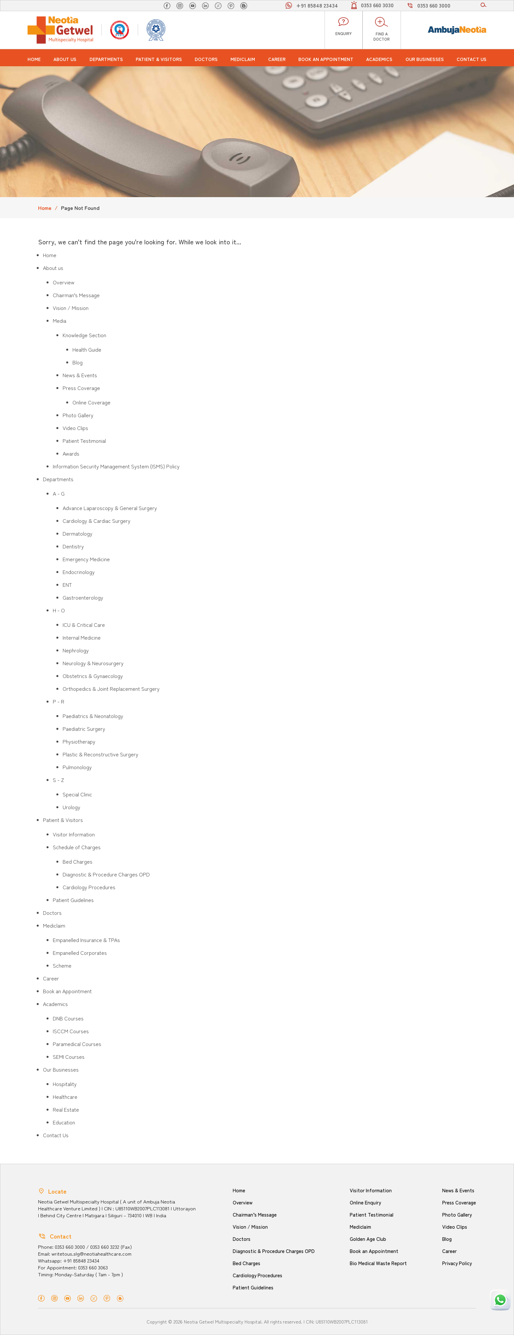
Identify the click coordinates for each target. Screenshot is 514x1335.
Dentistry (73, 546)
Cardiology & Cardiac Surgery (96, 520)
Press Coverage (81, 388)
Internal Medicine (82, 637)
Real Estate (66, 1109)
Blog (77, 362)
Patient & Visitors (159, 59)
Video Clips (75, 428)
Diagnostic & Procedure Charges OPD (106, 874)
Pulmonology (77, 767)
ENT (67, 584)
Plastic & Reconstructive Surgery (100, 754)
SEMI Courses (69, 1056)
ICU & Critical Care (84, 624)
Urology (71, 807)
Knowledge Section (84, 335)
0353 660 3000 (433, 5)
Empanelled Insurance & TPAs (86, 940)
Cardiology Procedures (89, 887)
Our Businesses (424, 59)
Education (64, 1122)
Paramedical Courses (77, 1044)
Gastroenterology (83, 597)
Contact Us (471, 59)
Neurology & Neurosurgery (93, 663)
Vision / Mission (71, 308)
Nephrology (76, 650)
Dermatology (77, 533)
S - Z (58, 780)
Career (277, 59)
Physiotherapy (79, 741)
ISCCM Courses (71, 1031)
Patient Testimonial (84, 440)
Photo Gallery (78, 415)
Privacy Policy (457, 1263)
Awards (71, 453)
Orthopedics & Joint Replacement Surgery (111, 688)
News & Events (80, 375)
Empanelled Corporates (80, 952)
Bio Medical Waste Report (378, 1263)
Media (59, 320)
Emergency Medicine (86, 559)
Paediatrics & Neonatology (93, 716)
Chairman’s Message (76, 295)
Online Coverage (91, 402)
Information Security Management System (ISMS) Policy (116, 466)
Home (34, 59)
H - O (59, 610)
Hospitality (65, 1084)
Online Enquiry (365, 1202)
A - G (59, 493)
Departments (106, 59)
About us (64, 59)
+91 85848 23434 (317, 5)
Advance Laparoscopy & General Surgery (110, 508)
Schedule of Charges (77, 847)
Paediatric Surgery (84, 728)
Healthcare (65, 1096)
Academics (379, 59)
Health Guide (86, 349)
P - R (58, 701)
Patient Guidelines (73, 900)
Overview (63, 282)
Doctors (206, 59)
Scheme (62, 965)
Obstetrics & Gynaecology (93, 676)
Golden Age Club (368, 1238)
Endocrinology (79, 572)
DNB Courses (68, 1018)
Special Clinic (77, 794)
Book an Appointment (325, 59)
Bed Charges (77, 861)
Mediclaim (242, 59)
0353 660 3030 (377, 5)
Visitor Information (74, 834)
